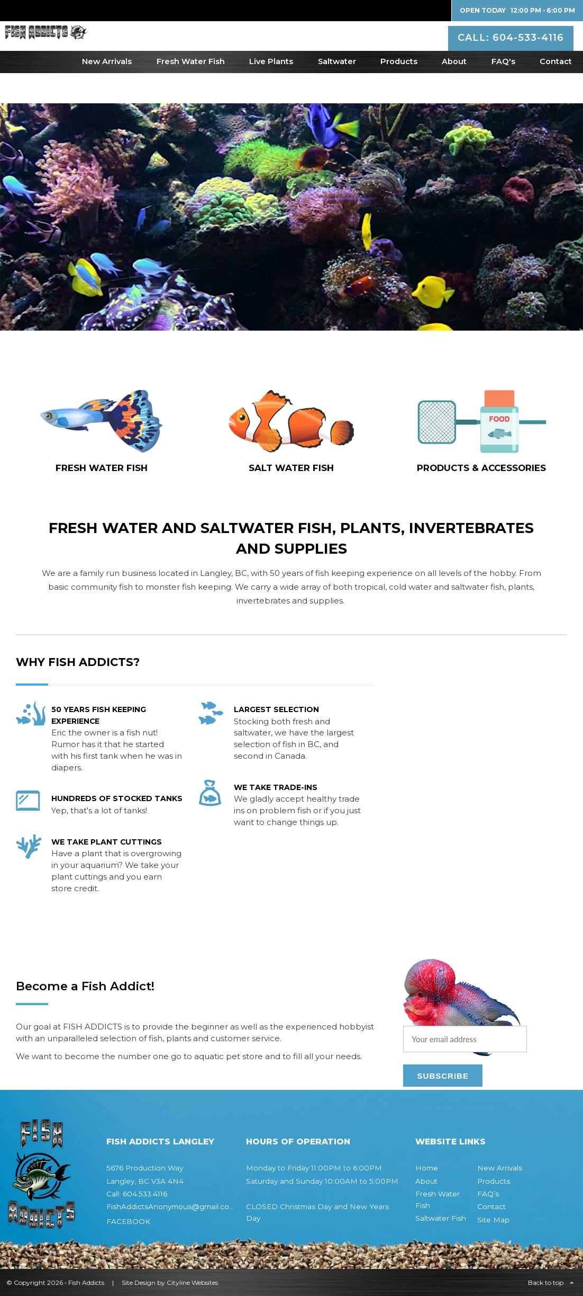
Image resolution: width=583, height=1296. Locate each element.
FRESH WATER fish (102, 468)
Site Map (493, 1219)
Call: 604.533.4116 (136, 1194)
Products (398, 91)
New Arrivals (107, 91)
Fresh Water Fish (191, 91)
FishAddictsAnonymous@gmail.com (171, 1206)
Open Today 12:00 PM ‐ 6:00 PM (517, 10)
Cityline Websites (192, 1282)
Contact (556, 91)
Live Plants (271, 91)
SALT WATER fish (291, 468)
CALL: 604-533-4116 (512, 50)
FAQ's (503, 91)
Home (426, 1168)
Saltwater (337, 91)
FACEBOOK (128, 1221)
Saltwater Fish (440, 1218)
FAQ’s (488, 1194)
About (454, 91)
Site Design (139, 1282)
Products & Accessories (481, 468)
